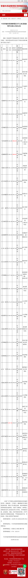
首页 (3, 15)
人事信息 (19, 18)
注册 (22, 1)
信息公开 (13, 18)
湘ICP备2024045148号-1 (14, 551)
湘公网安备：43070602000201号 (11, 565)
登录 (19, 1)
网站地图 (22, 551)
